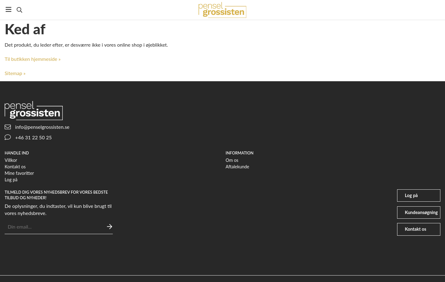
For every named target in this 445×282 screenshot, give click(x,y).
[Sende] (109, 227)
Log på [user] (411, 195)
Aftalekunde (237, 166)
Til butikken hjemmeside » (33, 59)
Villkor (11, 160)
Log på (11, 179)
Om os (232, 160)
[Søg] (19, 10)
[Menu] (8, 9)
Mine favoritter (19, 173)
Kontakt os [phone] (415, 229)
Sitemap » (15, 73)
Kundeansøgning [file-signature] (421, 212)
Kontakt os (15, 166)
